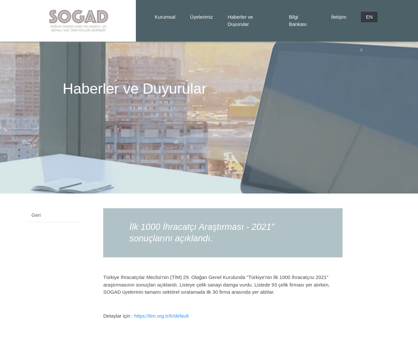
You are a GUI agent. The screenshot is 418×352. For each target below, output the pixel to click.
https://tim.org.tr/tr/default (161, 316)
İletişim (338, 17)
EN (369, 17)
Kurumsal (165, 17)
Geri (35, 215)
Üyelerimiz (201, 17)
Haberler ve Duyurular (240, 20)
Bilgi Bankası (298, 20)
